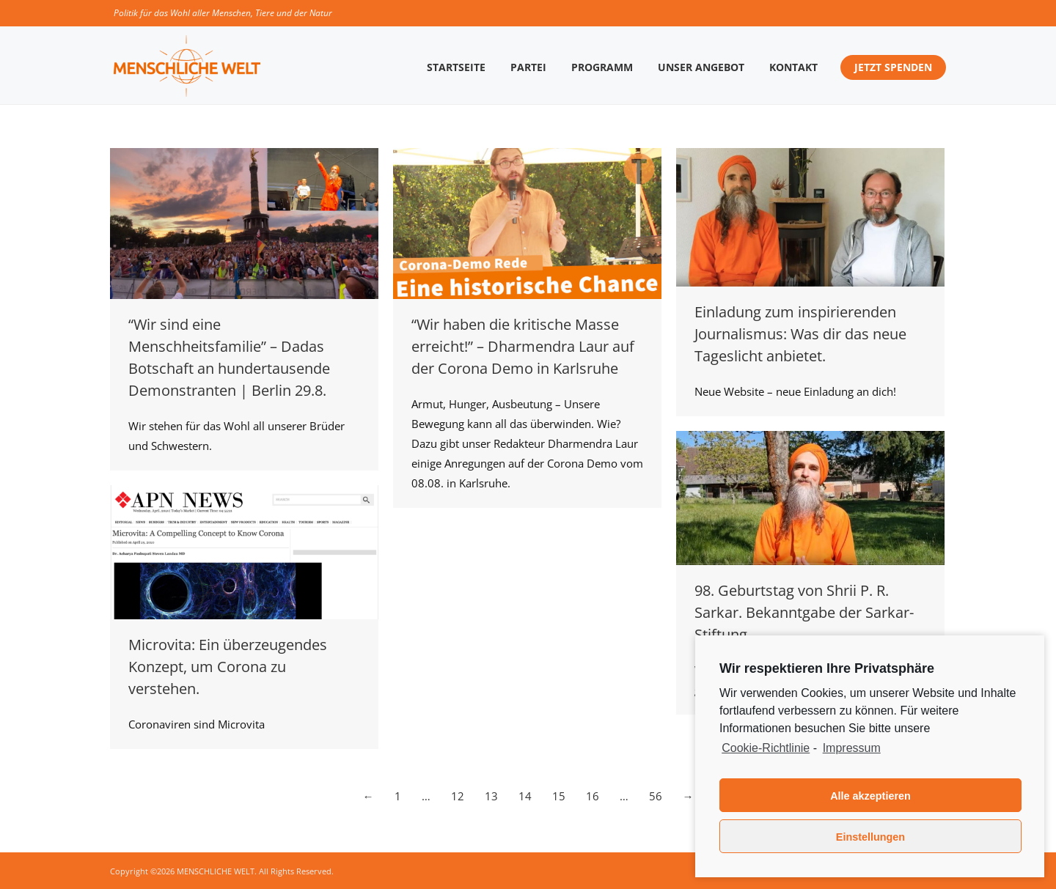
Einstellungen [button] (870, 837)
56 (655, 796)
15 (558, 796)
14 (525, 796)
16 (592, 796)
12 (457, 796)
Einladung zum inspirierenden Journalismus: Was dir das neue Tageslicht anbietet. (800, 334)
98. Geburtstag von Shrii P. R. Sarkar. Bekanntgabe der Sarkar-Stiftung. (804, 612)
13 (491, 796)
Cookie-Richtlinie (766, 748)
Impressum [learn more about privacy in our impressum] (852, 748)
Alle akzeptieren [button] (870, 796)
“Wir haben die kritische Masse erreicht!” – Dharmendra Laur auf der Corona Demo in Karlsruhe (522, 346)
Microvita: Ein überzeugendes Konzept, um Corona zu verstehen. (227, 666)
